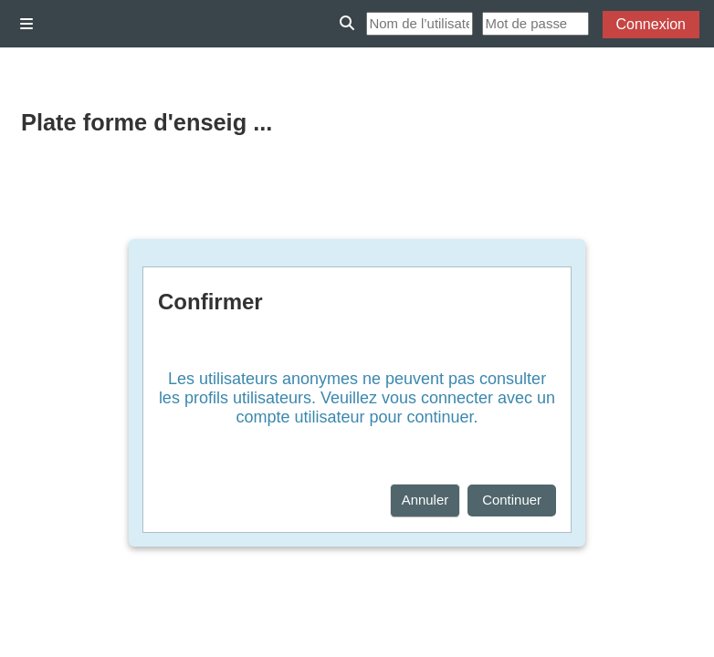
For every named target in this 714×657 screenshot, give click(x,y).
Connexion (651, 24)
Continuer (511, 499)
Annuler (425, 499)
